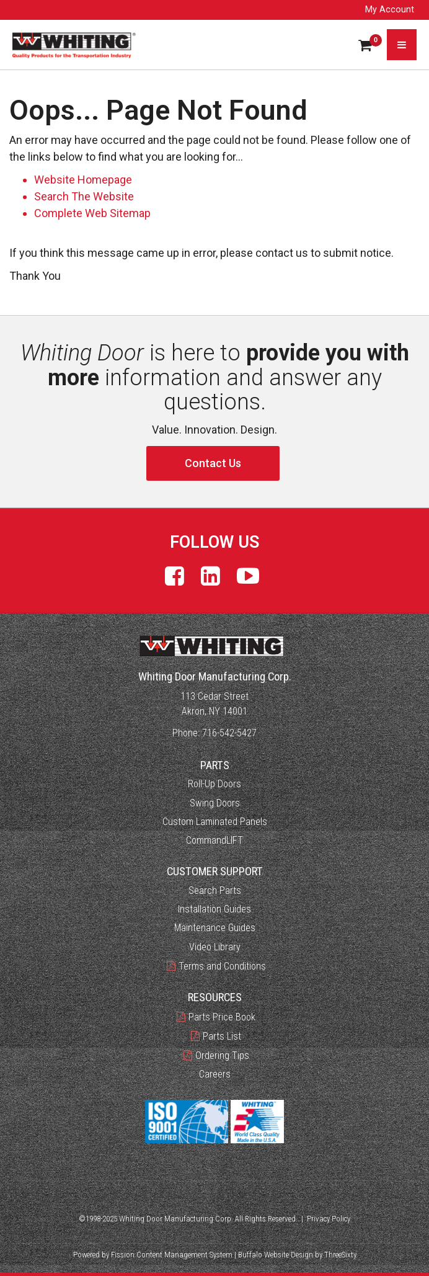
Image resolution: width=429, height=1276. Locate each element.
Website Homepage (83, 179)
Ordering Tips (222, 1055)
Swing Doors (215, 803)
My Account (389, 9)
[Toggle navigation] (402, 44)
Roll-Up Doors (214, 784)
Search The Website (84, 196)
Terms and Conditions (222, 966)
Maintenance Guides (214, 928)
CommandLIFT (214, 840)
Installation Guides (214, 909)
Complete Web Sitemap (93, 213)
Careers (215, 1074)
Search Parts (214, 890)
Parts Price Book (221, 1017)
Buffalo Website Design (275, 1254)
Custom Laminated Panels (214, 822)
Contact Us (213, 463)
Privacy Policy (328, 1218)
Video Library (215, 947)
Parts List (222, 1036)
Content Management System (184, 1254)
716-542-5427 (229, 733)
